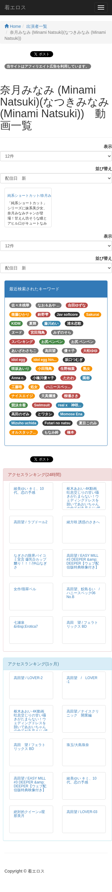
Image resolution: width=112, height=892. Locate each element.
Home (12, 26)
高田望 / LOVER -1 (82, 680)
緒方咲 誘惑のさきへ (83, 522)
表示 (105, 146)
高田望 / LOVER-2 (28, 678)
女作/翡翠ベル (25, 589)
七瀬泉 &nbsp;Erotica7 (26, 624)
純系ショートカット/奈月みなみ (33, 195)
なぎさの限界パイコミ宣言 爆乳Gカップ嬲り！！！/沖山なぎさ (30, 561)
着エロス (15, 7)
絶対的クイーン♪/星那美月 (29, 814)
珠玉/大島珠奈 (78, 745)
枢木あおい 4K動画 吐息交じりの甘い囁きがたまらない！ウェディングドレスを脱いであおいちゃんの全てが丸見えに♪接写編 (84, 500)
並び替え (101, 168)
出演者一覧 (36, 26)
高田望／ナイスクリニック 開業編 (83, 713)
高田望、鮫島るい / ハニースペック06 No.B (85, 593)
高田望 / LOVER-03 (82, 812)
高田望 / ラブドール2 (30, 522)
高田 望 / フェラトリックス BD (82, 624)
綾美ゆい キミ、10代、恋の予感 (29, 491)
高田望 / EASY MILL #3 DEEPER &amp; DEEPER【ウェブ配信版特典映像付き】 (83, 561)
